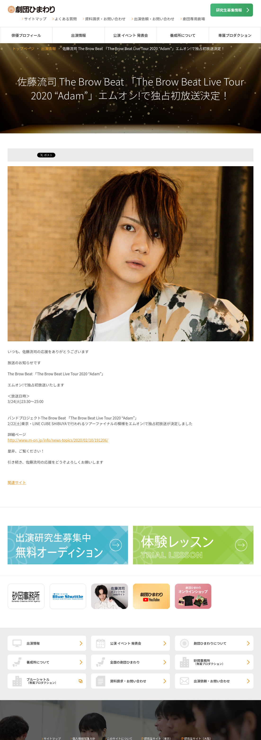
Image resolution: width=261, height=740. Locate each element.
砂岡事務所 (224, 662)
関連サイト (17, 482)
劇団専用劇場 (194, 18)
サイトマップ (35, 18)
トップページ (23, 48)
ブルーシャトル (56, 681)
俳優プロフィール (26, 35)
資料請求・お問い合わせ (105, 18)
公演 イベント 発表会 (130, 35)
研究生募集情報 (229, 10)
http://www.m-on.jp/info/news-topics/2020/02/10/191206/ (58, 440)
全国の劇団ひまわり (125, 662)
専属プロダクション (234, 35)
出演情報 (78, 35)
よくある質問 (66, 18)
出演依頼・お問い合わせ (154, 18)
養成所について (183, 35)
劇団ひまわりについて (210, 643)
